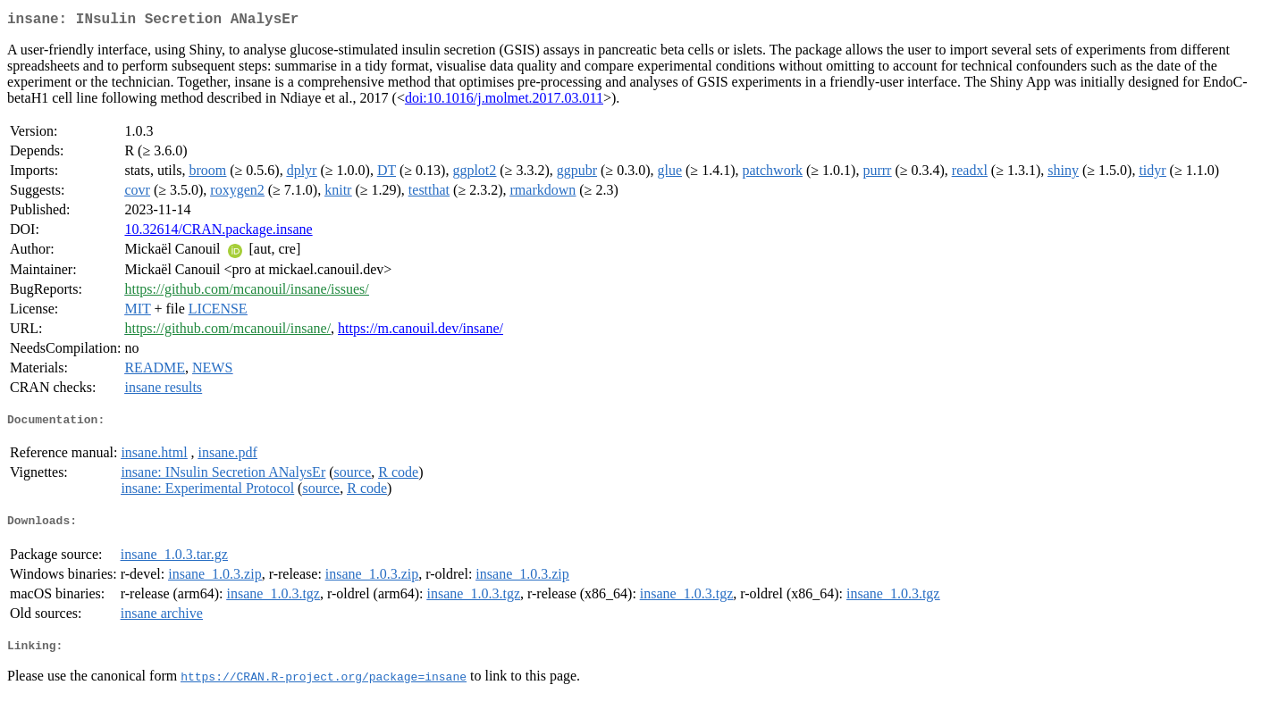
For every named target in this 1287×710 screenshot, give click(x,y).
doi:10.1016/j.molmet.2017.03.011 (504, 101)
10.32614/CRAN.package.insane (218, 232)
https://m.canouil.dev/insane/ (420, 331)
